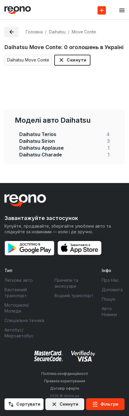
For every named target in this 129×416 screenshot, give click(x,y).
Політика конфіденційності (64, 373)
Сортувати (28, 404)
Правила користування (64, 381)
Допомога (112, 289)
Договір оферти (64, 388)
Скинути (76, 59)
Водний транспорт (74, 295)
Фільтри (109, 404)
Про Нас (110, 280)
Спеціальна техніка (24, 320)
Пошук (108, 299)
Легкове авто (18, 280)
